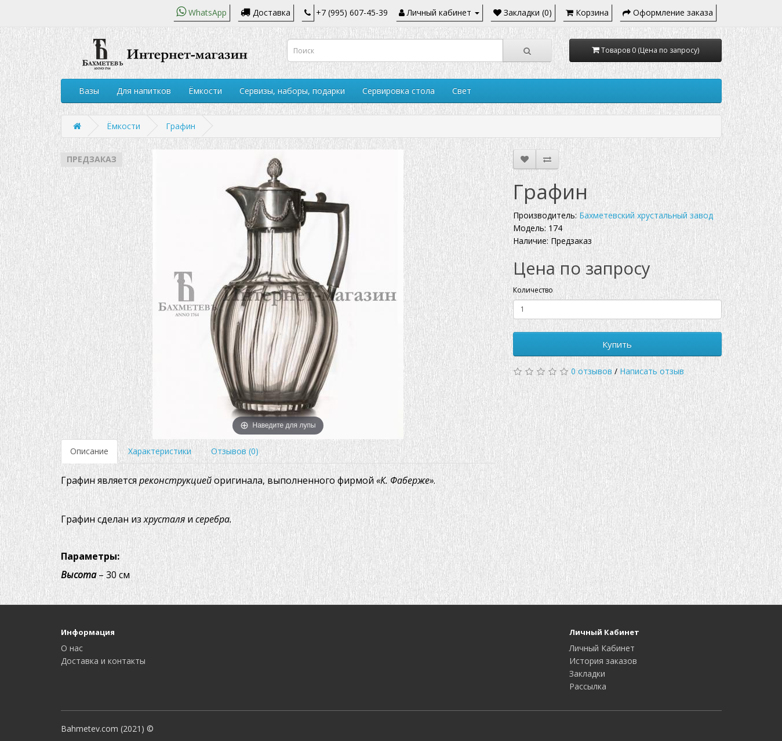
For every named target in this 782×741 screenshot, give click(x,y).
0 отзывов (591, 371)
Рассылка (587, 686)
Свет (461, 90)
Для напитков (144, 90)
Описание (89, 451)
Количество (533, 290)
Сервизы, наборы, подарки (292, 90)
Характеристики (159, 451)
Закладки (587, 673)
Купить (617, 344)
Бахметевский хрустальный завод (646, 215)
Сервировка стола (398, 90)
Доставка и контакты (103, 660)
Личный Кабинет (602, 648)
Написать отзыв (652, 371)
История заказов (603, 660)
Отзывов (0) (235, 451)
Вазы (89, 90)
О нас (72, 648)
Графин (180, 126)
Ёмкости (205, 90)
